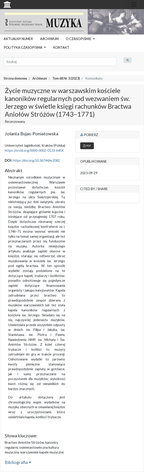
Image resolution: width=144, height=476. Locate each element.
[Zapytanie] (60, 61)
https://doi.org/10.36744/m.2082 (36, 160)
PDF (87, 145)
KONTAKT (61, 47)
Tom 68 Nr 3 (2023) (66, 78)
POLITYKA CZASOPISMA (23, 47)
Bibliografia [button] (18, 462)
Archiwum (39, 78)
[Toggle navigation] (134, 4)
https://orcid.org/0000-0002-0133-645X (34, 150)
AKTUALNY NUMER (18, 39)
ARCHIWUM (49, 39)
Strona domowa (15, 78)
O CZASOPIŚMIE (79, 39)
